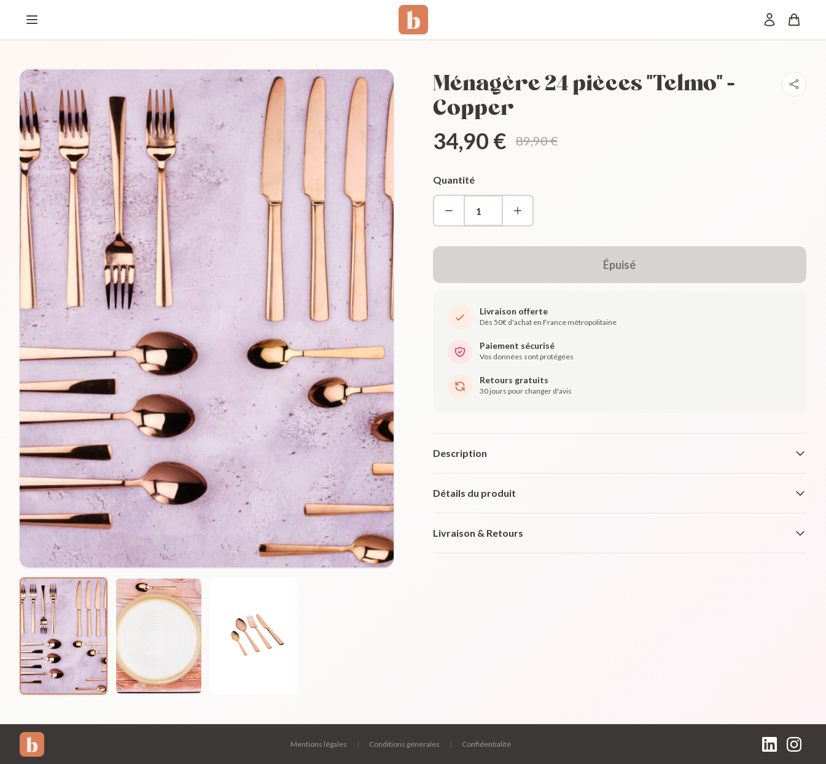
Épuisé (619, 264)
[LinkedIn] (769, 744)
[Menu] (32, 19)
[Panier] (794, 19)
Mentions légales (318, 744)
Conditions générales (404, 744)
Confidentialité (486, 744)
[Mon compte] (769, 19)
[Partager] (794, 84)
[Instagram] (794, 744)
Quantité (454, 179)
